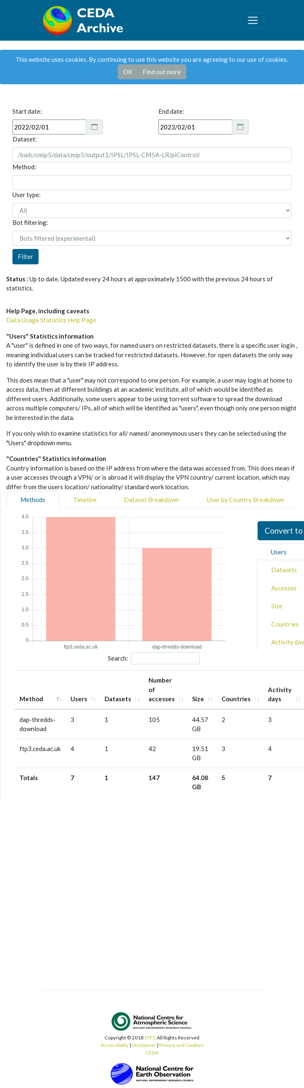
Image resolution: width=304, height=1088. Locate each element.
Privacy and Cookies (181, 1045)
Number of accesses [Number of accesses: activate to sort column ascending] (161, 689)
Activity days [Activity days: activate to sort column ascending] (280, 694)
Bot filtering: (30, 222)
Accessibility (115, 1045)
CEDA (152, 1052)
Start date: (27, 111)
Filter (25, 256)
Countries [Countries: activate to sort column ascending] (235, 699)
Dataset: (24, 139)
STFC (150, 1037)
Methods (32, 499)
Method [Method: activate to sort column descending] (31, 699)
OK (127, 72)
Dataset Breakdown (151, 499)
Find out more (162, 72)
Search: (154, 658)
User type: (26, 194)
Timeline (85, 499)
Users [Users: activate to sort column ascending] (79, 699)
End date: (171, 111)
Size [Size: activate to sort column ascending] (198, 699)
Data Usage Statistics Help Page (51, 320)
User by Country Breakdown (245, 499)
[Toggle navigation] (252, 20)
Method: (24, 167)
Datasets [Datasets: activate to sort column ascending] (118, 699)
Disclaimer (144, 1045)
